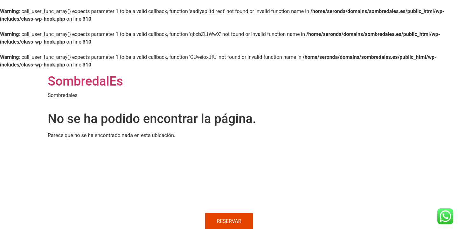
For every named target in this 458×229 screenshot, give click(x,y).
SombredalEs (85, 81)
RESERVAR (229, 221)
